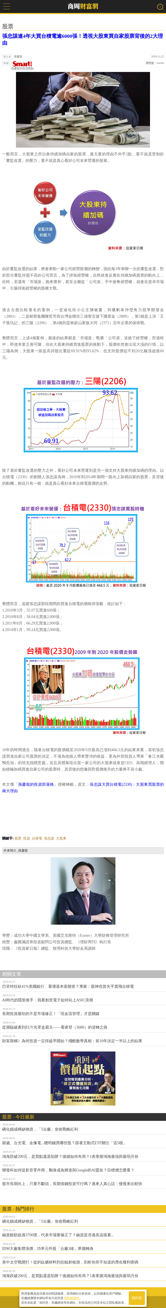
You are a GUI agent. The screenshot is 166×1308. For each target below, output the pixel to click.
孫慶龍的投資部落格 (36, 784)
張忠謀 (49, 838)
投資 (26, 838)
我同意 (137, 1297)
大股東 (61, 838)
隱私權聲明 (71, 1297)
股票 (17, 838)
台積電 (37, 838)
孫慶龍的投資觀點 (22, 65)
